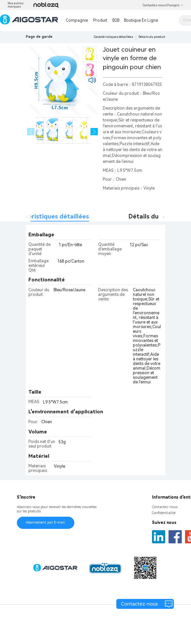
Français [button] (175, 5)
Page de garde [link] (39, 37)
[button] (94, 132)
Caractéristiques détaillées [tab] (49, 216)
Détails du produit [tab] (155, 216)
